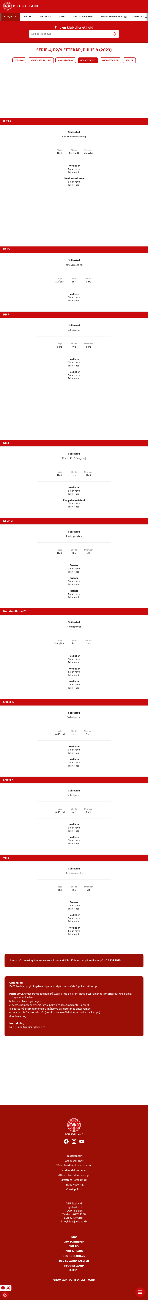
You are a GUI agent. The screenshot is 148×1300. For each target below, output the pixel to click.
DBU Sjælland (74, 1266)
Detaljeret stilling (40, 61)
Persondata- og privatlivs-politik (74, 1280)
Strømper (88, 150)
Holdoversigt (87, 61)
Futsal (74, 1270)
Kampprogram (65, 61)
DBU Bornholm (74, 1242)
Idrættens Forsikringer (74, 1180)
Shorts (74, 150)
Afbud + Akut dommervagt (74, 1175)
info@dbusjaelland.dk (74, 1221)
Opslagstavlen (110, 61)
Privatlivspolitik (74, 1185)
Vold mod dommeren (74, 1170)
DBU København (74, 1256)
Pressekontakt (74, 1156)
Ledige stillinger (74, 1161)
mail (91, 960)
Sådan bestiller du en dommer (74, 1165)
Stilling (19, 61)
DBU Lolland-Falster (74, 1261)
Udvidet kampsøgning (113, 17)
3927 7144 (114, 960)
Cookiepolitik (74, 1189)
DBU (74, 1237)
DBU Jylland (74, 1251)
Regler (129, 61)
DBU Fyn (74, 1246)
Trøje (59, 150)
